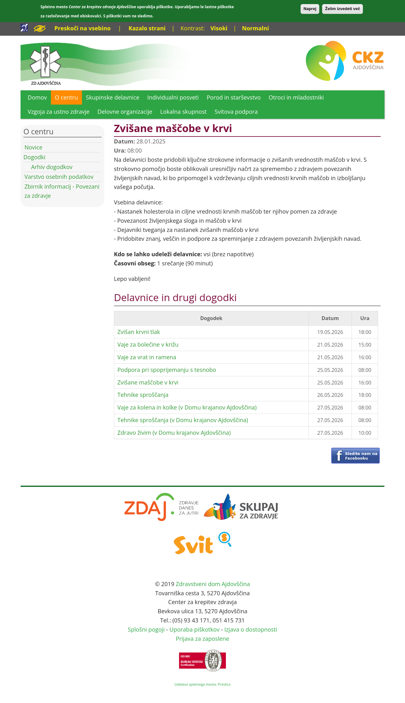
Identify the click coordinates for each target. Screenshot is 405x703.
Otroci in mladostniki (296, 97)
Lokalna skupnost (183, 111)
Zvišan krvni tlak (138, 332)
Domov (37, 97)
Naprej (309, 8)
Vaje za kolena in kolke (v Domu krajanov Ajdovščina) (187, 407)
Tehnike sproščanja (142, 394)
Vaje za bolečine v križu (147, 344)
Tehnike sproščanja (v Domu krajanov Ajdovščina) (182, 420)
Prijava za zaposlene (202, 638)
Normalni (255, 28)
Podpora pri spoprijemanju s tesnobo (166, 369)
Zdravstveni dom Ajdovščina (213, 584)
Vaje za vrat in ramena (146, 357)
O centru (66, 97)
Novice (33, 147)
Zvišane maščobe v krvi (147, 382)
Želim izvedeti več (342, 8)
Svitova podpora (236, 111)
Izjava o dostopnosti (250, 629)
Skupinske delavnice (113, 97)
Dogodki (34, 157)
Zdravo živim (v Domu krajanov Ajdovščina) (174, 432)
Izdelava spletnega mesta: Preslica (202, 684)
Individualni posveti (173, 97)
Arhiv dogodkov (51, 167)
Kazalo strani (146, 28)
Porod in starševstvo (234, 97)
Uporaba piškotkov (195, 629)
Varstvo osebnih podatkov (58, 176)
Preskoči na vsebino (82, 28)
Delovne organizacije (124, 111)
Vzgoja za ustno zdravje (59, 111)
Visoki (218, 28)
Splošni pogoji (146, 629)
